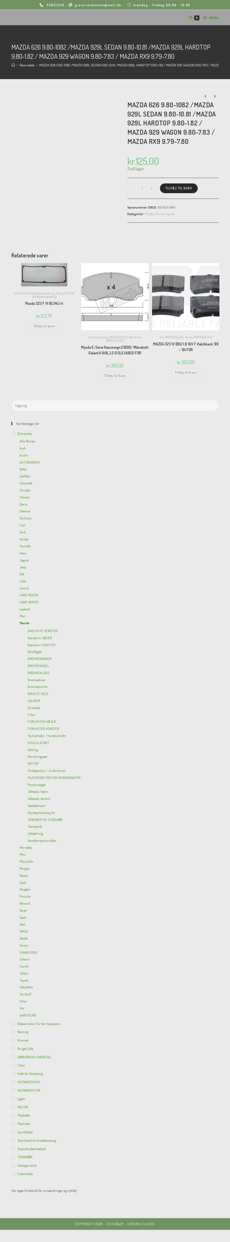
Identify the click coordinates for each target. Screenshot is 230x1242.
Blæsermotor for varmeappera (38, 1023)
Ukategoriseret (27, 1165)
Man (23, 616)
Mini (23, 854)
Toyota (24, 980)
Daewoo (25, 511)
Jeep (23, 567)
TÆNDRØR (24, 1157)
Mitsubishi (134, 337)
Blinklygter (35, 651)
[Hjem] (13, 65)
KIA (16, 293)
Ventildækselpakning (42, 293)
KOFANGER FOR (28, 1090)
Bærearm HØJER (40, 638)
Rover (23, 910)
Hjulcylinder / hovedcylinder (47, 735)
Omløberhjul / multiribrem (47, 770)
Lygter (21, 1099)
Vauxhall (25, 994)
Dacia (23, 504)
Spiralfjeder (25, 1132)
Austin (24, 455)
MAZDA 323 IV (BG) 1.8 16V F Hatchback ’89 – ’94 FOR (186, 347)
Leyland (25, 609)
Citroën (25, 497)
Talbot (24, 973)
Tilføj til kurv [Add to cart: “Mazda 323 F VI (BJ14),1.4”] (44, 326)
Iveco (23, 553)
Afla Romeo (27, 441)
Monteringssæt (165, 214)
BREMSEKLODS (118, 337)
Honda (24, 539)
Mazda (149, 214)
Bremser (94, 337)
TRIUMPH (26, 987)
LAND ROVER (29, 595)
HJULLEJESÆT (38, 742)
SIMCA (24, 931)
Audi (23, 448)
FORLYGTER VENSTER (43, 728)
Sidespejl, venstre (39, 798)
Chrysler (25, 490)
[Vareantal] (142, 188)
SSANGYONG (28, 952)
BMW (23, 469)
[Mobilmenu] (209, 17)
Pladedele (23, 1115)
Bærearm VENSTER (41, 645)
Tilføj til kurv (178, 188)
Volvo (23, 1001)
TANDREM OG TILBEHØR (45, 819)
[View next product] (215, 96)
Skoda (24, 938)
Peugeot (25, 889)
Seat (22, 924)
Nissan (24, 875)
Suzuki (24, 966)
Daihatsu (26, 518)
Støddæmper (36, 805)
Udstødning (35, 833)
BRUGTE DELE (38, 693)
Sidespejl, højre (38, 791)
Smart (24, 945)
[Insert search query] (114, 405)
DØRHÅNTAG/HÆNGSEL (34, 1057)
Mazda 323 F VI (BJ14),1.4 (44, 303)
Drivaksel (34, 708)
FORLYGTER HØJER (42, 721)
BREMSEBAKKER (39, 658)
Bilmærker (24, 433)
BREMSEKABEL (38, 666)
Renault (25, 903)
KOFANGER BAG (28, 1082)
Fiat (22, 525)
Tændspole (35, 826)
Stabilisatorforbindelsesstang (36, 1140)
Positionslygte (37, 784)
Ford (23, 532)
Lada (23, 581)
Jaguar (24, 560)
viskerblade (25, 1174)
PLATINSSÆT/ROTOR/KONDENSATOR (54, 777)
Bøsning (22, 1032)
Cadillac (25, 476)
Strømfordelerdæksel (31, 1149)
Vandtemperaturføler (42, 840)
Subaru (25, 959)
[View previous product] (205, 96)
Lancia (24, 588)
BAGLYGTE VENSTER (42, 631)
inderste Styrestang (30, 1073)
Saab (23, 917)
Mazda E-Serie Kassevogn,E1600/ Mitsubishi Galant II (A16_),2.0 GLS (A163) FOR (115, 350)
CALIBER (34, 700)
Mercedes (26, 847)
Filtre (31, 715)
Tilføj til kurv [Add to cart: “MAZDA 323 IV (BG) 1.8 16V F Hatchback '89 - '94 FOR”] (186, 372)
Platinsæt (23, 1123)
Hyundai (25, 546)
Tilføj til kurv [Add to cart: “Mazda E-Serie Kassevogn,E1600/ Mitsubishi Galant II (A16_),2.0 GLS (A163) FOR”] (115, 376)
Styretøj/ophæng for (41, 812)
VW (22, 1008)
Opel (23, 882)
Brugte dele (25, 1048)
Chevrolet (26, 483)
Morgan (25, 868)
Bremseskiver (37, 680)
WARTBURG (28, 1015)
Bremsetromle (37, 686)
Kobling (33, 750)
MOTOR (24, 293)
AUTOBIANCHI (30, 462)
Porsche (25, 896)
